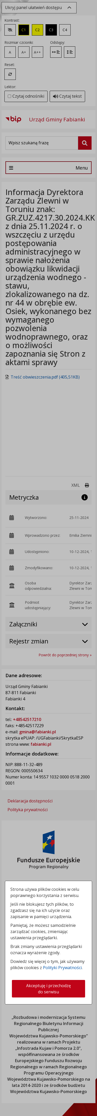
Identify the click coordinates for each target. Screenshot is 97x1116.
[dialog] (48, 558)
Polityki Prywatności (62, 967)
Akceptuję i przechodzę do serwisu (48, 989)
